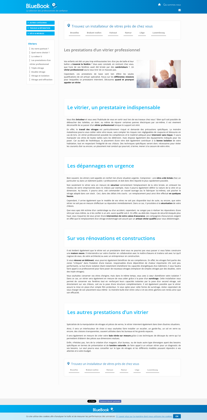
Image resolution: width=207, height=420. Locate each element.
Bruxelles (74, 32)
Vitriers (32, 43)
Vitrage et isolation (40, 75)
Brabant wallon (94, 32)
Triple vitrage (37, 68)
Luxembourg (159, 32)
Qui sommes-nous (172, 5)
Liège (142, 32)
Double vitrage (38, 72)
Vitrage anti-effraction (41, 79)
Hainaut (113, 32)
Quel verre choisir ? (40, 52)
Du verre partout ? (40, 48)
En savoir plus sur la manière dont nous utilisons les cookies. (144, 416)
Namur (128, 32)
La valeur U (36, 56)
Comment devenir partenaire (110, 401)
